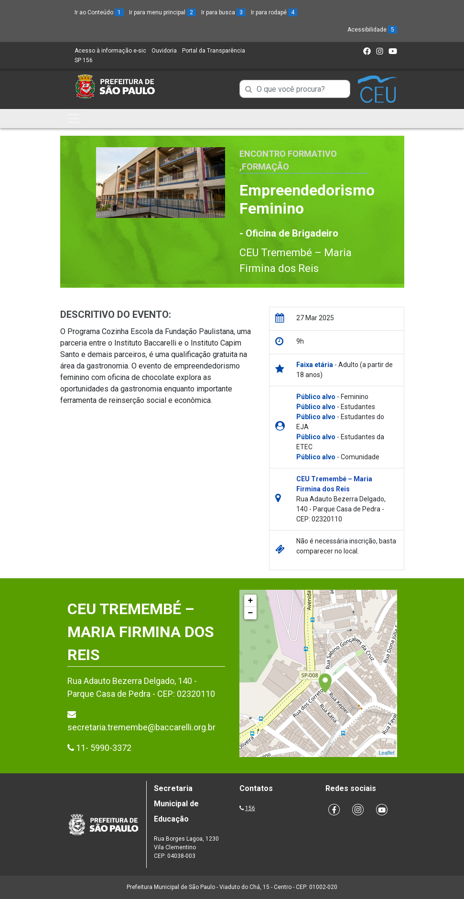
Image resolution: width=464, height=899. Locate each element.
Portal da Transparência (213, 50)
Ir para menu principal (162, 12)
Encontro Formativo (288, 154)
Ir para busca (223, 12)
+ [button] (250, 601)
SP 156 (84, 60)
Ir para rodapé (274, 12)
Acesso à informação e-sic (110, 50)
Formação (265, 167)
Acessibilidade (372, 29)
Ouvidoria (164, 50)
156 (250, 808)
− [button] (250, 613)
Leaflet (386, 753)
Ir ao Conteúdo (99, 12)
